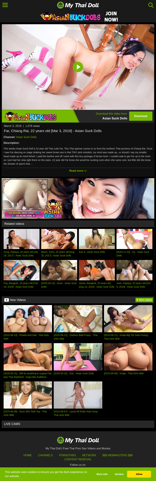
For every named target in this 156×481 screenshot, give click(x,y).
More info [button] (102, 474)
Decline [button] (119, 474)
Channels (45, 455)
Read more (78, 170)
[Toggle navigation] (5, 5)
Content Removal (78, 459)
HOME (27, 455)
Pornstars (67, 455)
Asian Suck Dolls (26, 137)
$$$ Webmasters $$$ (117, 455)
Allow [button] (139, 474)
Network (89, 455)
